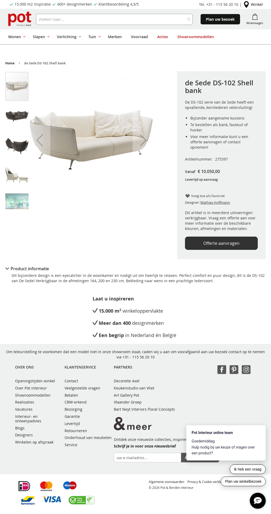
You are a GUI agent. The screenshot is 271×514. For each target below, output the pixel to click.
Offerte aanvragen (221, 243)
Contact (71, 380)
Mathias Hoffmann (215, 202)
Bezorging (73, 409)
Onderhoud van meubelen (88, 437)
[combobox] (114, 19)
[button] (39, 140)
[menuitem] (16, 36)
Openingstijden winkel (35, 380)
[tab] (135, 268)
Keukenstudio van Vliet (134, 388)
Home (10, 63)
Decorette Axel (126, 380)
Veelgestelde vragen (82, 388)
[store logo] (20, 19)
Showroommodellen (33, 395)
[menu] (133, 36)
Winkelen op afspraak (34, 442)
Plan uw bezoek (220, 19)
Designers (24, 434)
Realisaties (24, 402)
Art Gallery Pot (126, 395)
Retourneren (76, 430)
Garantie (72, 416)
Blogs (20, 428)
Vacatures (24, 409)
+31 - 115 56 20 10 (139, 357)
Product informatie (30, 269)
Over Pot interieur (31, 388)
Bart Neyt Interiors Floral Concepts (144, 409)
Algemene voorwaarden (166, 482)
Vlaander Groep (128, 402)
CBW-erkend (76, 402)
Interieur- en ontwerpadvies (28, 418)
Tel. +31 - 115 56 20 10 (218, 4)
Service (71, 444)
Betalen (71, 395)
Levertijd (72, 423)
